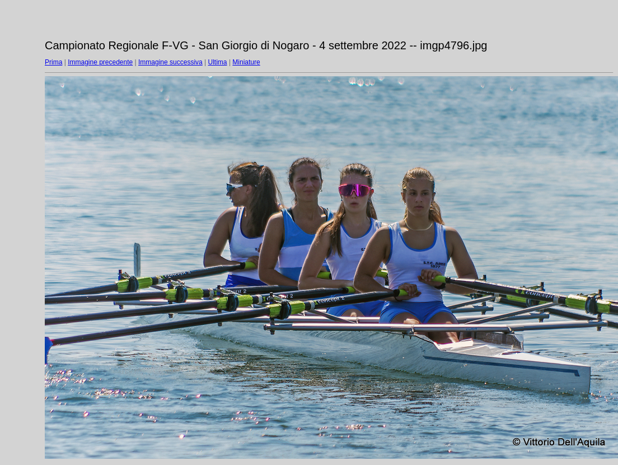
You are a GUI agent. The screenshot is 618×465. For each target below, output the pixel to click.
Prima (53, 62)
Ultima (217, 62)
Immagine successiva (170, 62)
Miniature (246, 62)
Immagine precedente (100, 62)
